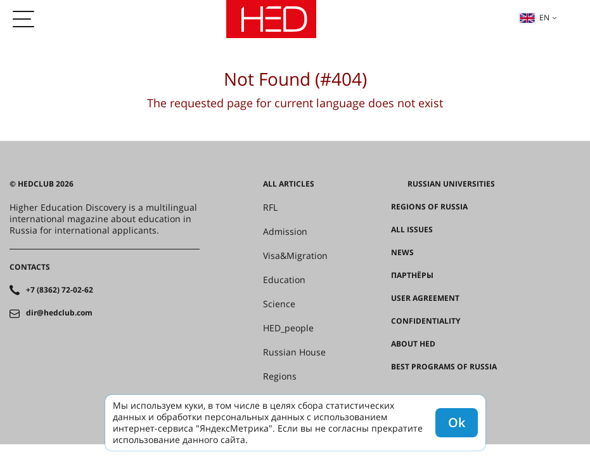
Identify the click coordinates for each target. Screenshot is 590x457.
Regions (280, 376)
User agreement (425, 298)
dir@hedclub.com (59, 313)
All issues (412, 230)
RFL (270, 207)
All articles (288, 184)
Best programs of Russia (444, 367)
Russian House (294, 352)
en (534, 17)
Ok (456, 422)
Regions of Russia (429, 207)
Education (284, 280)
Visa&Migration (295, 256)
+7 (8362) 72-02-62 (59, 290)
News (402, 253)
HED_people (288, 328)
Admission (285, 231)
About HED (413, 344)
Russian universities (451, 184)
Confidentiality (425, 321)
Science (279, 304)
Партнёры (412, 275)
